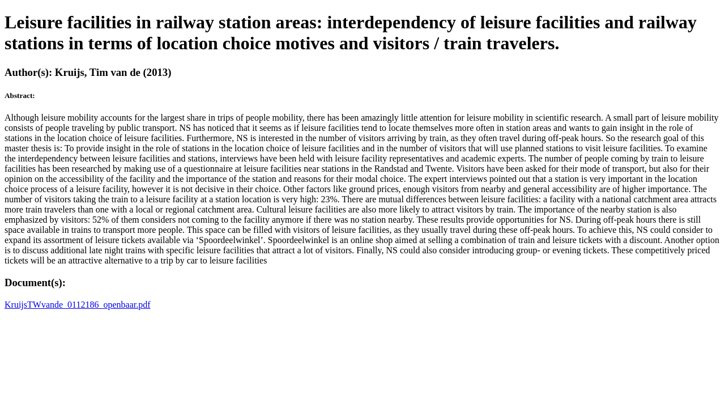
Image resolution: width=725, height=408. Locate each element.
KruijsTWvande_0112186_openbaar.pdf (78, 304)
